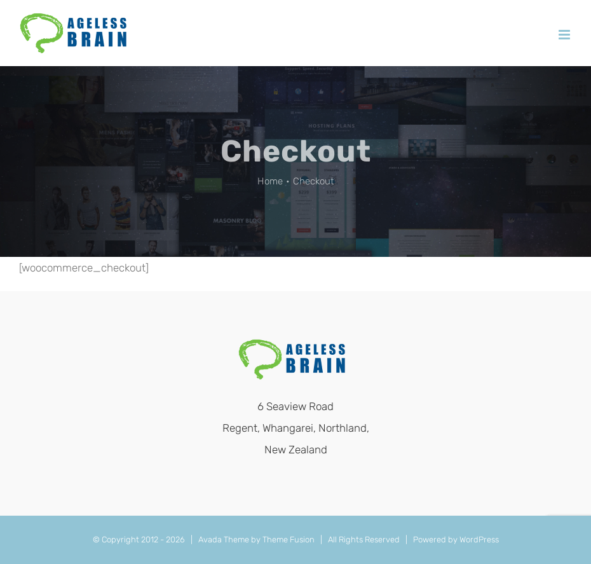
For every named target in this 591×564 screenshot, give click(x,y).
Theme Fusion (288, 539)
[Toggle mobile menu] (565, 34)
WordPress (479, 539)
